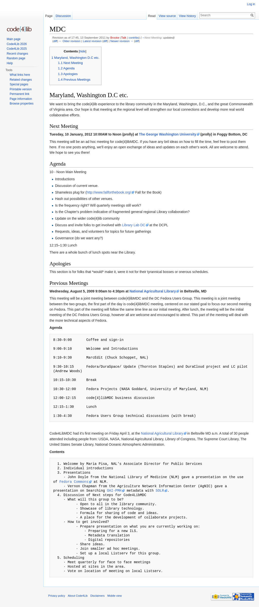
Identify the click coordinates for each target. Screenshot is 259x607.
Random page (16, 58)
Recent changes (17, 53)
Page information (21, 99)
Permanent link (19, 94)
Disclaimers (97, 595)
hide (82, 51)
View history (187, 16)
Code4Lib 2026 (17, 44)
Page (48, 16)
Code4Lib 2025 (17, 48)
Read (152, 16)
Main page (13, 39)
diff (55, 41)
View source (167, 16)
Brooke (114, 37)
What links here (20, 74)
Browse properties (21, 103)
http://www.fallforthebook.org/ (109, 192)
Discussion (63, 16)
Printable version (21, 89)
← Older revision (70, 41)
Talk (123, 37)
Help (10, 63)
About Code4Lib (78, 595)
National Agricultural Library (153, 291)
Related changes (21, 79)
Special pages (19, 84)
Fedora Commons (73, 481)
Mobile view (114, 595)
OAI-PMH (114, 490)
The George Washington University (167, 134)
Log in (251, 4)
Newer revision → (121, 41)
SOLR (160, 490)
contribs (134, 37)
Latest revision (92, 41)
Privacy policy (56, 595)
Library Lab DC (133, 225)
